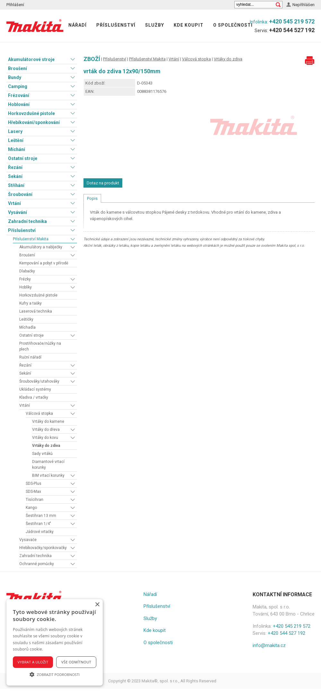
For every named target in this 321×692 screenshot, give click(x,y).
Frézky (25, 279)
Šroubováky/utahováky (39, 381)
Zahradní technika (27, 221)
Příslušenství (115, 25)
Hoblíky (25, 287)
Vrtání (14, 203)
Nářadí (77, 25)
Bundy (14, 77)
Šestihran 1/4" (38, 523)
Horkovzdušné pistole (31, 113)
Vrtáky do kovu (45, 437)
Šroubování (20, 194)
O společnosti (233, 25)
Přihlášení (15, 4)
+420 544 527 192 (292, 30)
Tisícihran (34, 499)
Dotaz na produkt (103, 183)
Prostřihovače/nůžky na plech (40, 346)
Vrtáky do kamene (48, 421)
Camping (17, 86)
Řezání (15, 167)
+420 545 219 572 (292, 21)
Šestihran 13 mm (41, 515)
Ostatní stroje (22, 158)
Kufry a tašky (30, 303)
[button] (54, 674)
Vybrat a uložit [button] (33, 662)
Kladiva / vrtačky (33, 397)
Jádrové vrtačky (40, 531)
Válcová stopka (39, 413)
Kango (31, 507)
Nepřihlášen (303, 4)
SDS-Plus (33, 483)
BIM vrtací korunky (48, 475)
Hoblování (19, 104)
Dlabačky (27, 271)
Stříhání (16, 185)
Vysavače (28, 539)
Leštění (15, 140)
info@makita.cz (269, 645)
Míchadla (27, 327)
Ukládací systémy (35, 389)
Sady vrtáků (42, 453)
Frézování (18, 95)
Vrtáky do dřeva (46, 429)
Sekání (15, 176)
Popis (92, 198)
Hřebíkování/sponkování (34, 122)
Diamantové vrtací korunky (48, 464)
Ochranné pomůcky (36, 564)
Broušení (17, 68)
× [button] (97, 604)
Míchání (16, 149)
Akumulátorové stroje (31, 59)
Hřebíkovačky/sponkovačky (43, 548)
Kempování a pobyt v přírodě (43, 263)
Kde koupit (189, 25)
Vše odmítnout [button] (76, 662)
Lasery (15, 131)
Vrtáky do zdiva (46, 445)
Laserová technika (35, 311)
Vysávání (17, 212)
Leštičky (26, 319)
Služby (154, 25)
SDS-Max (33, 491)
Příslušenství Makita (30, 239)
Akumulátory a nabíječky (40, 247)
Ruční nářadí (30, 357)
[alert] (54, 642)
